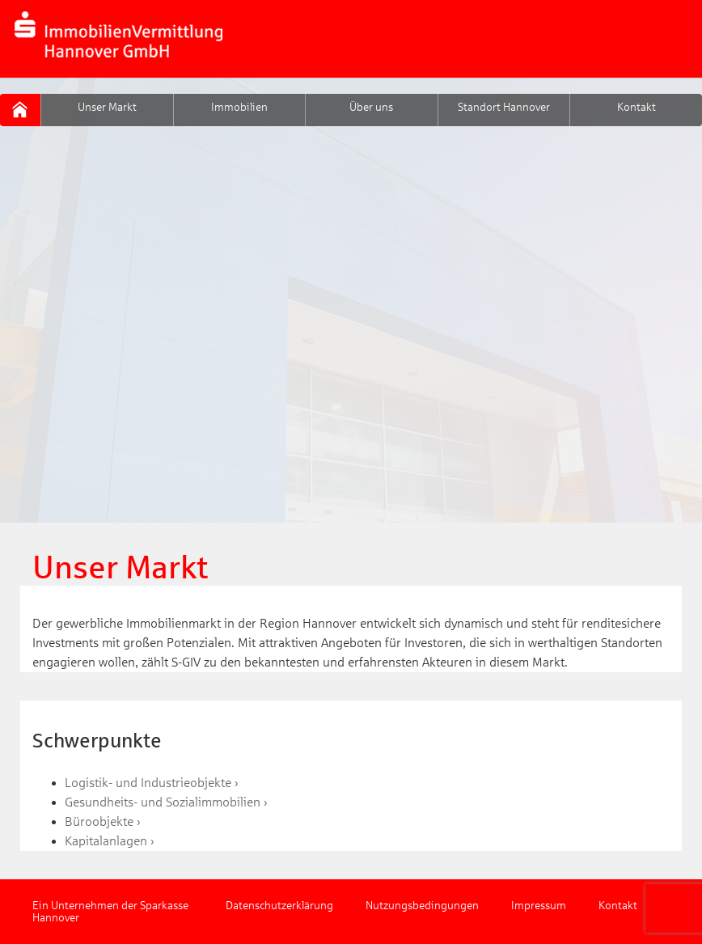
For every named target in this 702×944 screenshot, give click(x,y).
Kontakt (636, 107)
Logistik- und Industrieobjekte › (152, 782)
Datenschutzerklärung (279, 906)
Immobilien (239, 107)
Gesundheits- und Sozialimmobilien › (166, 802)
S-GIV (20, 110)
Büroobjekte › (103, 821)
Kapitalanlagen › (109, 841)
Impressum (538, 906)
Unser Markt (107, 107)
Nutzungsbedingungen (422, 906)
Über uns (371, 107)
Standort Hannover (504, 107)
